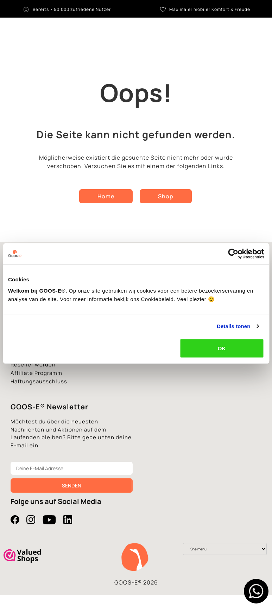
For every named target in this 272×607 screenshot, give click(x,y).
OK (222, 348)
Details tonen (233, 326)
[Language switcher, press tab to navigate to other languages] (244, 31)
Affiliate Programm (36, 376)
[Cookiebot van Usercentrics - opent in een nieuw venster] (233, 254)
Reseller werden (33, 367)
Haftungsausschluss (39, 384)
